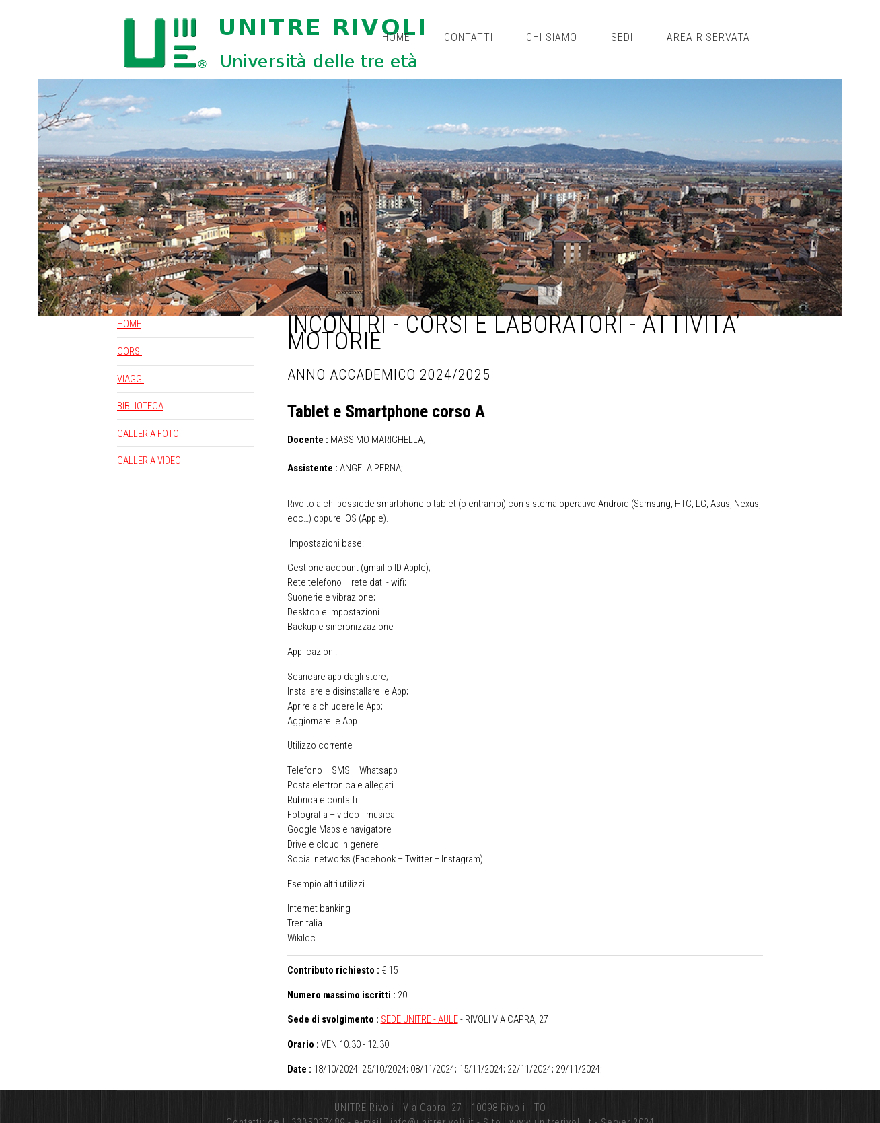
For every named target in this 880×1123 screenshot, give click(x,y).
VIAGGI (130, 379)
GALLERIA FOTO (148, 434)
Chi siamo (551, 37)
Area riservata (708, 37)
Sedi (622, 37)
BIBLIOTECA (140, 406)
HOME (129, 324)
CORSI (129, 351)
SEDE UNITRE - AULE (419, 1019)
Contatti (468, 37)
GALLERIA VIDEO (149, 460)
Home (396, 37)
